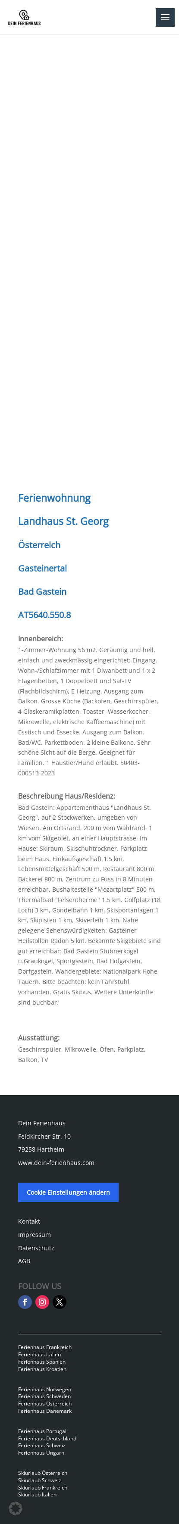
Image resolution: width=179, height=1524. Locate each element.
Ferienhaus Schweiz (42, 1445)
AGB (24, 1261)
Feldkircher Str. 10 (44, 1136)
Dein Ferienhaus (42, 1123)
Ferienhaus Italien (39, 1354)
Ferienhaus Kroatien (42, 1369)
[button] (15, 1508)
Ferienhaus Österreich (45, 1403)
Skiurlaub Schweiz (39, 1480)
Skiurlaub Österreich (42, 1473)
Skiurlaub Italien (37, 1494)
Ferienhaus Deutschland (47, 1438)
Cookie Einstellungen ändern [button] (68, 1192)
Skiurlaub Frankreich (42, 1487)
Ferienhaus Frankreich (45, 1347)
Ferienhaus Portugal (42, 1431)
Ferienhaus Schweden (44, 1396)
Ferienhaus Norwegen (44, 1389)
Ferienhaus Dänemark (45, 1411)
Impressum (34, 1234)
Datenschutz (36, 1248)
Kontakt (29, 1221)
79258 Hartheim (41, 1149)
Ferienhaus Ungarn (41, 1452)
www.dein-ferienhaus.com (56, 1163)
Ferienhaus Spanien (42, 1361)
